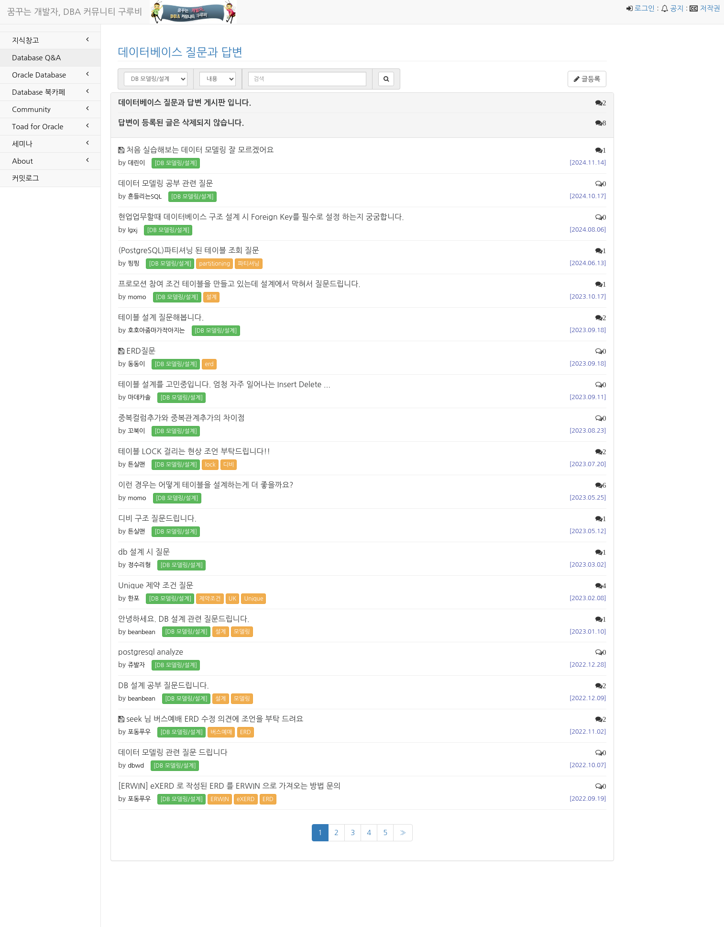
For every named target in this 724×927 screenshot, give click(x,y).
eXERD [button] (246, 799)
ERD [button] (245, 732)
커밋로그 (25, 178)
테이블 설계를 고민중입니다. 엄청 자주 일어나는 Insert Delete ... (224, 384)
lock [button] (210, 465)
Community (50, 108)
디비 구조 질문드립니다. (157, 518)
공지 (676, 8)
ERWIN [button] (219, 799)
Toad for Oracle (50, 126)
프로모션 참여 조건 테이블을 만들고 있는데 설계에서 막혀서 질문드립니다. (239, 284)
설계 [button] (211, 297)
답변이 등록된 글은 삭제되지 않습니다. (181, 122)
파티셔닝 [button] (248, 264)
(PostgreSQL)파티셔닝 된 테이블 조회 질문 (188, 250)
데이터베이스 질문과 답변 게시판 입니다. (184, 102)
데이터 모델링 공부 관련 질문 (165, 183)
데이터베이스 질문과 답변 (180, 52)
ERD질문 (140, 351)
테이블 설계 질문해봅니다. (161, 317)
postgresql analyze (150, 652)
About (50, 160)
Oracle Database (50, 74)
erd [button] (209, 364)
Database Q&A (36, 57)
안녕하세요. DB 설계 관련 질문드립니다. (184, 619)
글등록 (587, 79)
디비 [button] (228, 465)
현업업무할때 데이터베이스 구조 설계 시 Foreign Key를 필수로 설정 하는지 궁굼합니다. (261, 217)
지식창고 (50, 39)
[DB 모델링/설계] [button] (175, 163)
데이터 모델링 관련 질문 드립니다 (172, 752)
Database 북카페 (50, 91)
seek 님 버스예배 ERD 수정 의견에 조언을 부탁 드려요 (214, 719)
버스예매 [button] (221, 732)
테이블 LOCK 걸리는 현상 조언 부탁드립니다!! (194, 451)
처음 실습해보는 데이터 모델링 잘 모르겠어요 (200, 150)
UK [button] (232, 599)
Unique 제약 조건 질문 (155, 585)
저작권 (710, 8)
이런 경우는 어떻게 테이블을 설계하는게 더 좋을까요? (205, 485)
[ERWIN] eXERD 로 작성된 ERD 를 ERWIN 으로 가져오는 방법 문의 (229, 786)
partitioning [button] (214, 264)
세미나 (50, 143)
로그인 (645, 8)
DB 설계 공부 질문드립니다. (163, 685)
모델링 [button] (242, 632)
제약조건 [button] (209, 599)
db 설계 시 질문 (144, 552)
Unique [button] (253, 599)
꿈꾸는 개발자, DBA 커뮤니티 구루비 (75, 12)
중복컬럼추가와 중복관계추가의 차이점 (181, 418)
